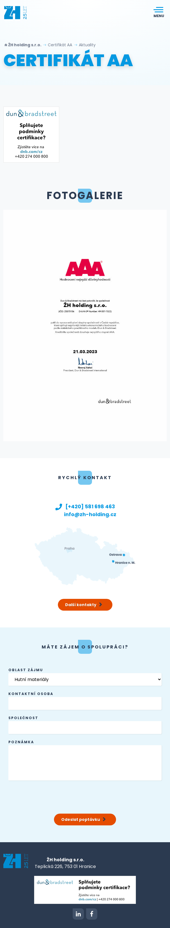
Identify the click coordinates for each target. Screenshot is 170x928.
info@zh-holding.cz (85, 514)
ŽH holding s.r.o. (25, 45)
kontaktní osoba (30, 693)
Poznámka (21, 742)
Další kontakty (84, 605)
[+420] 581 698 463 (85, 506)
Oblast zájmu (25, 670)
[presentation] (50, 796)
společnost (23, 717)
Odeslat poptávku (84, 819)
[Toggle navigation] (159, 13)
